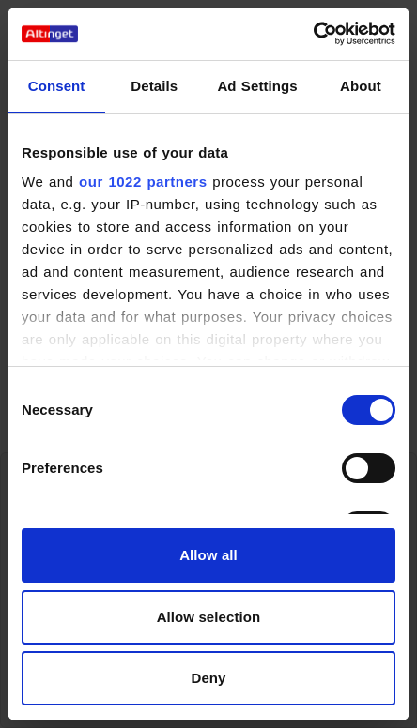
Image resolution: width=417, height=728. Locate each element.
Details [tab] (154, 86)
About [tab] (360, 86)
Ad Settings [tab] (257, 86)
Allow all (208, 555)
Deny (208, 678)
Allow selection (209, 617)
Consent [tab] (56, 86)
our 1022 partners (143, 182)
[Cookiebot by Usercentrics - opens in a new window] (313, 34)
